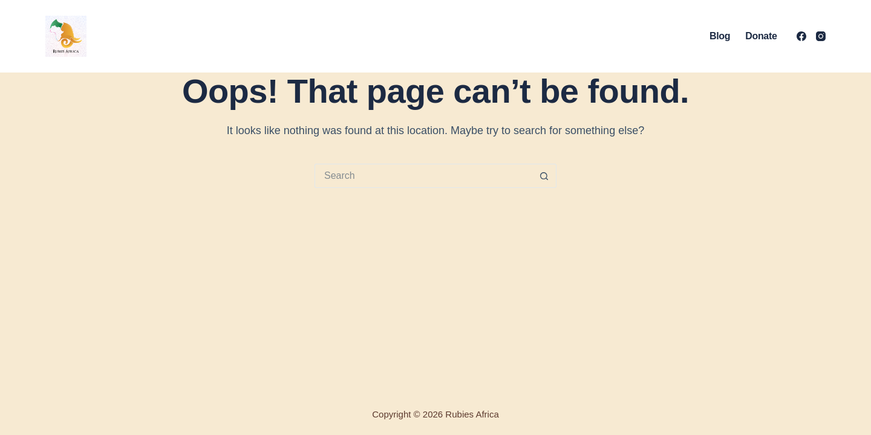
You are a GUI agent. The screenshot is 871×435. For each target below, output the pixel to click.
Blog (720, 36)
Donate (761, 36)
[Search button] (544, 176)
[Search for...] (423, 176)
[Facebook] (801, 36)
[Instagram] (821, 36)
